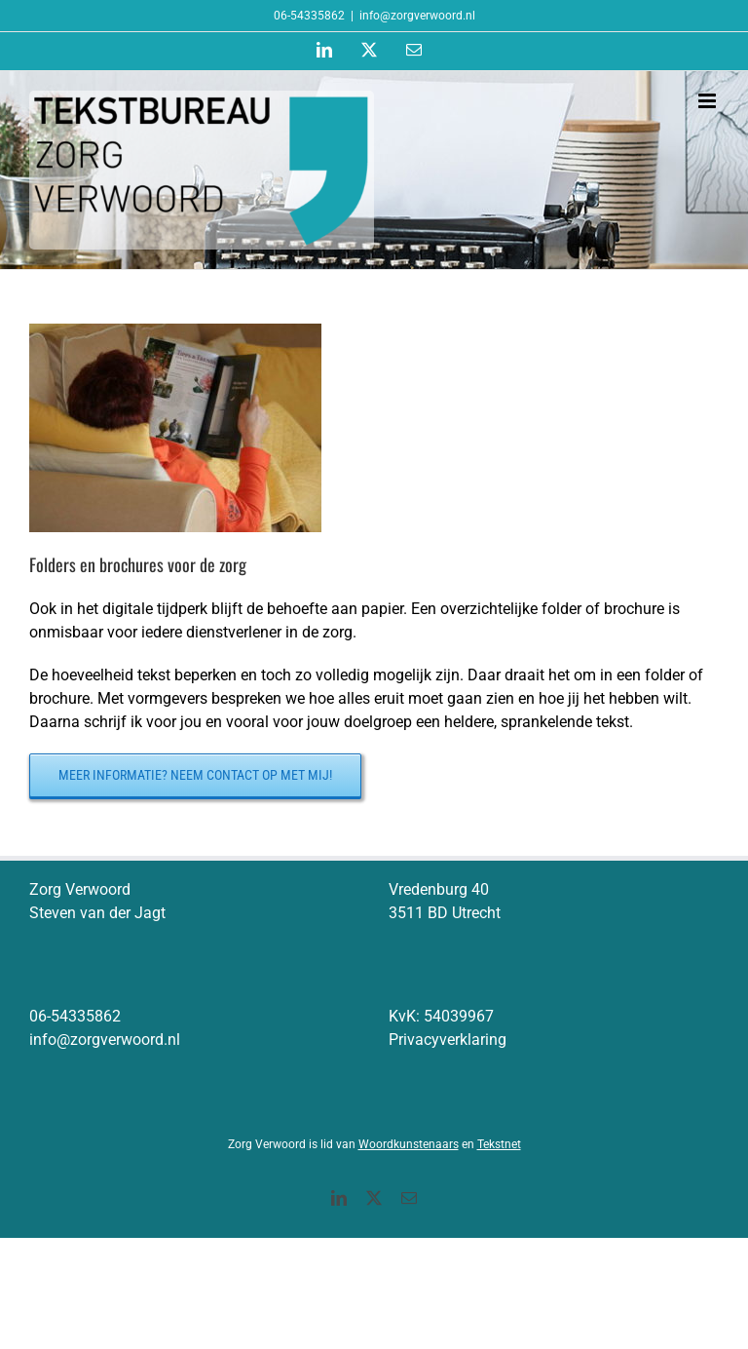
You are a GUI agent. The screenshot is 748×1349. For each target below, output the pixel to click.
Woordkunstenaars (408, 1144)
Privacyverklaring (447, 1039)
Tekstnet (499, 1144)
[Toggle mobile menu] (708, 101)
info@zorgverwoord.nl (417, 15)
